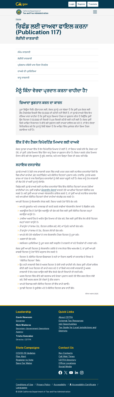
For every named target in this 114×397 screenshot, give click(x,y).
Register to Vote (24, 360)
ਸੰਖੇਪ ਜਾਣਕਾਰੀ (24, 52)
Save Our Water (24, 363)
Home (18, 19)
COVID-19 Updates (25, 353)
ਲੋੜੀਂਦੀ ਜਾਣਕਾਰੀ (25, 58)
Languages (21, 387)
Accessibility (60, 384)
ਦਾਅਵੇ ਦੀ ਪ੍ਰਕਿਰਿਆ (27, 71)
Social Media (65, 366)
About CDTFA (66, 317)
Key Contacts (66, 353)
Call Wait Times (67, 356)
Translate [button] (92, 4)
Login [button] (72, 4)
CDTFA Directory (67, 360)
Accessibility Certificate (83, 384)
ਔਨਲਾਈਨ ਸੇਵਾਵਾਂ (48, 190)
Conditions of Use (24, 384)
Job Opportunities (68, 324)
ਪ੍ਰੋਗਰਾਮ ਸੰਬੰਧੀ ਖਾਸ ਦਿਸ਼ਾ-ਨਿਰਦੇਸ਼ (33, 65)
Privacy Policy (43, 384)
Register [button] (81, 4)
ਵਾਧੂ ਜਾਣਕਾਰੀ (23, 77)
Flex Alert (21, 356)
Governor (20, 321)
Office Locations (67, 363)
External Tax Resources (71, 320)
